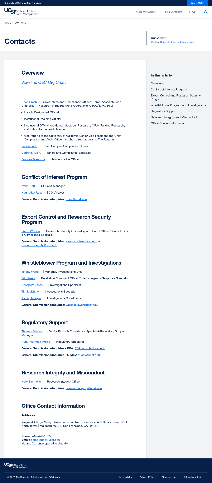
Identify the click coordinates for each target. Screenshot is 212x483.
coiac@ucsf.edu (76, 199)
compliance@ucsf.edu (45, 439)
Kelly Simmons (33, 381)
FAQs (192, 11)
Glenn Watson (32, 231)
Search (206, 12)
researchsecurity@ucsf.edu (39, 245)
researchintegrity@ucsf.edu (84, 388)
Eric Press (30, 278)
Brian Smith (31, 102)
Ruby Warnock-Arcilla (37, 341)
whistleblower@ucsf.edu (82, 304)
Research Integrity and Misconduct (174, 117)
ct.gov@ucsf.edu (89, 355)
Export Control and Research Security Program (176, 97)
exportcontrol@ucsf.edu (81, 241)
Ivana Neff (30, 186)
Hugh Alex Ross (33, 192)
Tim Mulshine (32, 291)
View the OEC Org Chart (46, 82)
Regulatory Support (163, 111)
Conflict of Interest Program (169, 89)
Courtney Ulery (33, 152)
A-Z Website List (194, 477)
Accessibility (127, 477)
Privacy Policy (149, 477)
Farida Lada (31, 146)
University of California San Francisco (22, 4)
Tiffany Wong (31, 271)
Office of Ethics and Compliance (177, 41)
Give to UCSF (199, 4)
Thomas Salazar (34, 331)
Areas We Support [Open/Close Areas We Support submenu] (146, 11)
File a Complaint (173, 11)
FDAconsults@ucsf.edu (90, 348)
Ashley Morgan (33, 298)
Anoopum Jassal (34, 285)
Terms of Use (171, 477)
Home (7, 22)
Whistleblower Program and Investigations (178, 105)
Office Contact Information (168, 123)
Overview (157, 83)
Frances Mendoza (35, 159)
